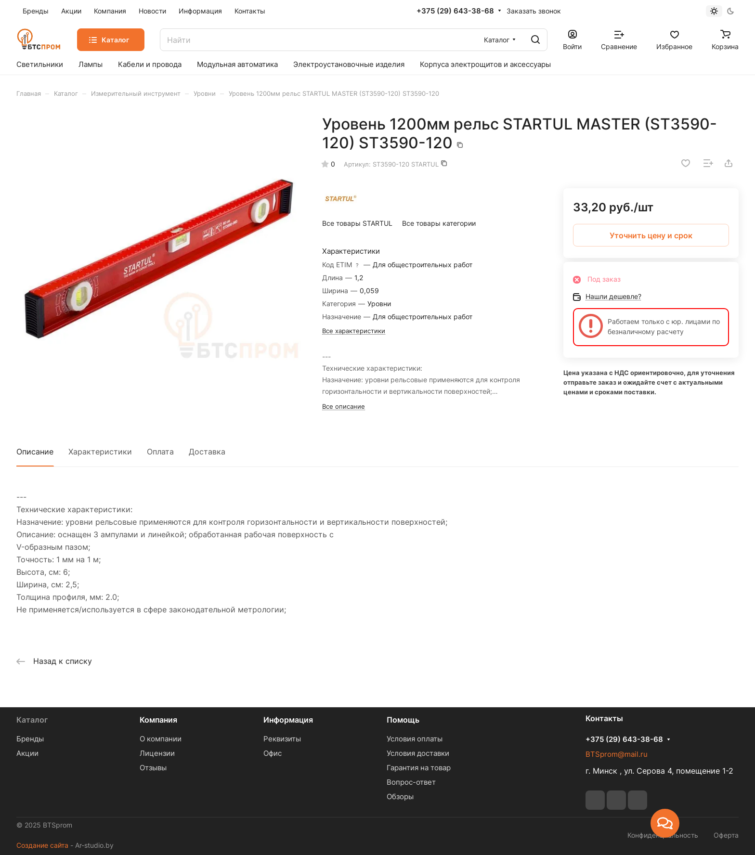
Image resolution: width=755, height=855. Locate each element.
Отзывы (153, 767)
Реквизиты (282, 738)
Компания (158, 720)
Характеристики (100, 451)
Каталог (32, 720)
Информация (288, 720)
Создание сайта (42, 845)
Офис (272, 753)
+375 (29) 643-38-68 (455, 11)
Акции (27, 753)
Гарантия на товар (419, 767)
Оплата (160, 451)
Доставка (207, 451)
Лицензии (157, 753)
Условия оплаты (415, 738)
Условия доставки (418, 753)
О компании (161, 738)
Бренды (30, 738)
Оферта (726, 835)
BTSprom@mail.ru (617, 754)
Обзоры (400, 796)
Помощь (403, 720)
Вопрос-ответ (411, 782)
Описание (34, 451)
